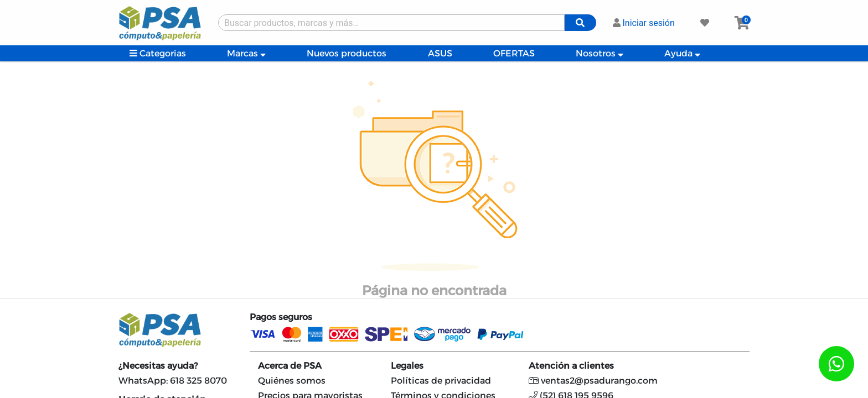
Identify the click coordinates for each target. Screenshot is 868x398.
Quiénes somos (292, 380)
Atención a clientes (571, 365)
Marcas (246, 53)
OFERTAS (514, 53)
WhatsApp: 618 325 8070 (172, 380)
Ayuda (682, 53)
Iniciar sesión (644, 23)
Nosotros (599, 53)
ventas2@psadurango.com (593, 380)
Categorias (158, 53)
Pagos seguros (281, 317)
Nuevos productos (346, 53)
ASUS (440, 53)
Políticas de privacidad (441, 380)
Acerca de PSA (290, 365)
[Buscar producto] (391, 22)
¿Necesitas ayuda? (158, 365)
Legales (407, 365)
